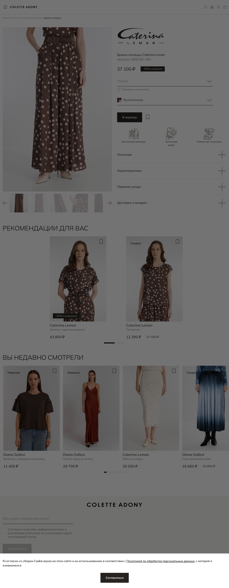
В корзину (129, 117)
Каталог (18, 17)
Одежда (29, 17)
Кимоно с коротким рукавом (67, 329)
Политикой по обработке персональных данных (161, 561)
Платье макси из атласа (78, 458)
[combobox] (165, 81)
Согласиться (114, 577)
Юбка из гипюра (133, 458)
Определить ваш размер (135, 89)
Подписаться (17, 548)
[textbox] (165, 81)
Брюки (39, 17)
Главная (7, 17)
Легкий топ (133, 329)
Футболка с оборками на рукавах (24, 458)
